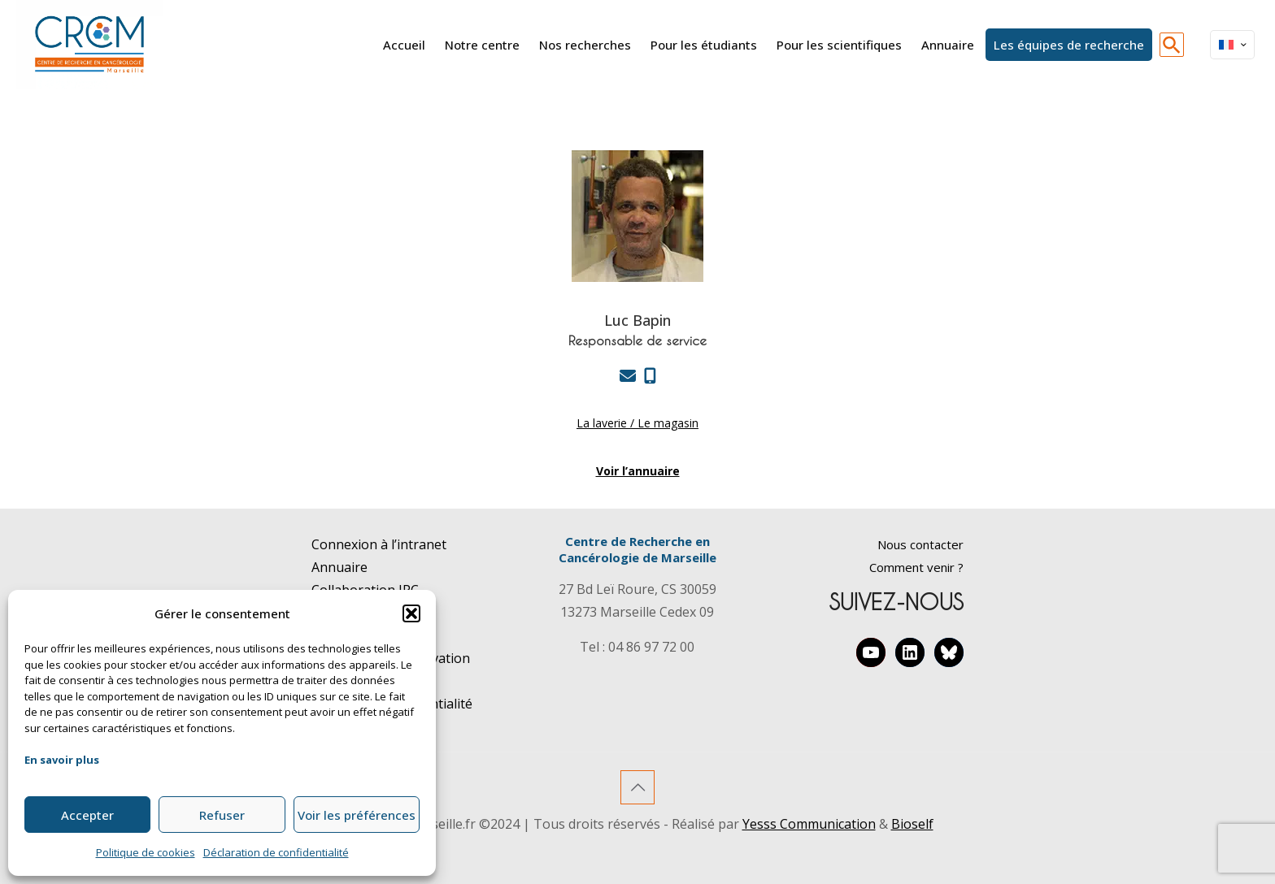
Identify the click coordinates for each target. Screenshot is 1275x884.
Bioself (912, 824)
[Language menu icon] (1232, 44)
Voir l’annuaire (638, 471)
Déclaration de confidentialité (276, 852)
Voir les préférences (357, 815)
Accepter (87, 815)
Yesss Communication (809, 824)
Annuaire (339, 567)
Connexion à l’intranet (378, 544)
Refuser (222, 815)
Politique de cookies (145, 852)
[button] (411, 613)
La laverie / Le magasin (637, 423)
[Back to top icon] (637, 787)
